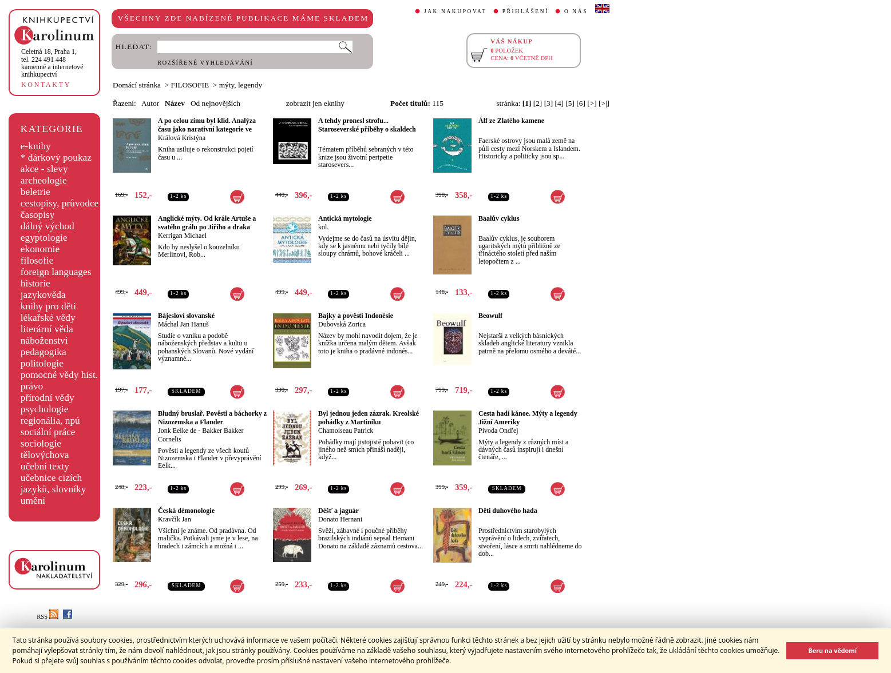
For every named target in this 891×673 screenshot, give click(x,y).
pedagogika (43, 352)
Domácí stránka (137, 85)
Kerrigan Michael (182, 236)
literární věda (47, 329)
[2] (537, 103)
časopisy (38, 214)
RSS (47, 617)
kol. (323, 227)
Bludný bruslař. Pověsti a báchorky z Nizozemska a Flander (212, 417)
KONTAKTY (46, 85)
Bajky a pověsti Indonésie (355, 316)
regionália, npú (50, 420)
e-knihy (36, 146)
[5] (570, 103)
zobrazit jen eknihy (315, 103)
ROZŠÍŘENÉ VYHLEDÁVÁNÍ (205, 62)
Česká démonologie (186, 511)
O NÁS (576, 11)
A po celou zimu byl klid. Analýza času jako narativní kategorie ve (207, 125)
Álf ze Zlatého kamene (511, 121)
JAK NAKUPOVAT (455, 11)
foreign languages (56, 271)
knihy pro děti (48, 306)
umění (33, 500)
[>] (591, 103)
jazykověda (43, 294)
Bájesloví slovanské (186, 316)
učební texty (45, 466)
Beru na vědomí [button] (832, 650)
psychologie (45, 409)
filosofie (37, 260)
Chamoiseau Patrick (345, 431)
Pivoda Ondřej (498, 431)
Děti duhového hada (507, 511)
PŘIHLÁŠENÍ (525, 11)
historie (35, 283)
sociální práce (48, 432)
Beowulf (490, 316)
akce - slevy (44, 169)
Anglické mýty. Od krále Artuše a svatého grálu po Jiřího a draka (207, 222)
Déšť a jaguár (338, 511)
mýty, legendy (240, 85)
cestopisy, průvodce (60, 203)
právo (32, 386)
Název (175, 103)
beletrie (35, 191)
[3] (548, 103)
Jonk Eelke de (177, 431)
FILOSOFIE (190, 85)
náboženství (44, 340)
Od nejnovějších (215, 103)
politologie (42, 363)
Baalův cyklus (499, 218)
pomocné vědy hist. (59, 374)
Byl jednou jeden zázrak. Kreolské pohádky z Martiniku (368, 417)
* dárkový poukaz (56, 157)
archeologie (44, 180)
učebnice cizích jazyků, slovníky (53, 483)
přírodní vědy (47, 397)
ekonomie (40, 249)
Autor (150, 103)
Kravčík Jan (174, 519)
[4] (559, 103)
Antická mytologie (345, 218)
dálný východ (47, 226)
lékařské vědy (48, 317)
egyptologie (44, 237)
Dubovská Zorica (342, 324)
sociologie (41, 443)
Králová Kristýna (181, 138)
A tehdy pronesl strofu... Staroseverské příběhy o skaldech (367, 125)
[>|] (604, 103)
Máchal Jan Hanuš (183, 324)
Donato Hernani (340, 519)
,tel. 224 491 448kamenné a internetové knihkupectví (52, 62)
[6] (580, 103)
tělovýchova (45, 454)
